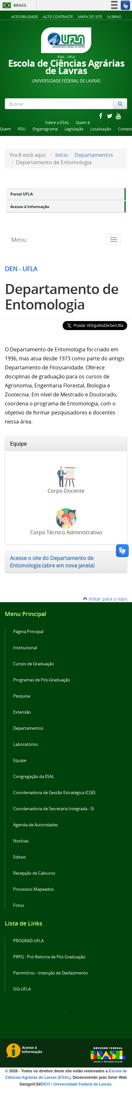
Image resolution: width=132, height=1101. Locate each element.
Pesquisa (21, 696)
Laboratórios (25, 744)
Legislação (74, 129)
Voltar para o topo (105, 599)
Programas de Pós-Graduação (41, 680)
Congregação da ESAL (33, 776)
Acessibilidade (24, 16)
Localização (100, 129)
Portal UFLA (21, 194)
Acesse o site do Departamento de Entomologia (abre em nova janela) (52, 562)
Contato (125, 129)
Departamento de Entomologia (62, 297)
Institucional (25, 647)
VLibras (114, 16)
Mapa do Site (90, 16)
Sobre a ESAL (57, 122)
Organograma (45, 129)
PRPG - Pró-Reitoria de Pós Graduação (49, 957)
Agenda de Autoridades (35, 825)
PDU (22, 129)
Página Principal (28, 631)
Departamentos (94, 154)
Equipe (19, 760)
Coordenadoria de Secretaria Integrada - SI (53, 809)
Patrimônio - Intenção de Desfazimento (50, 973)
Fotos (18, 905)
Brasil (13, 5)
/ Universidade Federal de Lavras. (81, 1084)
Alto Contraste (58, 16)
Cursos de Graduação (33, 664)
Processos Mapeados (33, 889)
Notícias (21, 841)
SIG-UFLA (22, 989)
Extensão (22, 712)
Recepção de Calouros (34, 873)
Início (61, 154)
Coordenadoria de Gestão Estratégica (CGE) (54, 792)
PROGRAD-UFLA (28, 941)
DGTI (45, 1084)
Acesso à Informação (29, 206)
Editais (19, 857)
